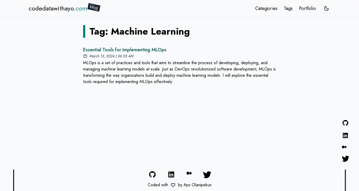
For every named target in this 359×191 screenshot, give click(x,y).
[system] (326, 8)
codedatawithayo (58, 8)
